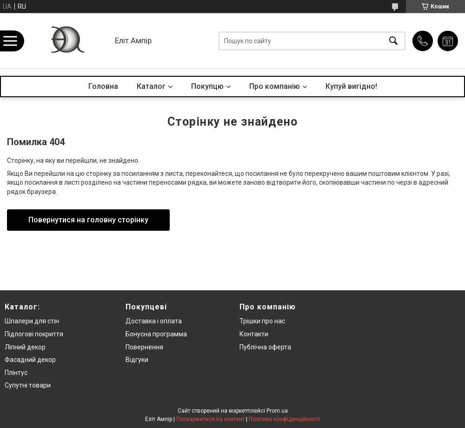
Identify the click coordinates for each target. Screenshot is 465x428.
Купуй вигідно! (351, 86)
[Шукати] (393, 40)
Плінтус (16, 372)
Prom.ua (277, 411)
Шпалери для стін (32, 321)
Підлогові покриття (34, 334)
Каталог (151, 86)
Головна (103, 86)
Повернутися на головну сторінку (88, 219)
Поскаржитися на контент (210, 419)
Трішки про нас (262, 321)
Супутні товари (28, 385)
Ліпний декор (25, 347)
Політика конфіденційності (284, 419)
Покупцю (207, 86)
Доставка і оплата (154, 321)
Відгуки (137, 359)
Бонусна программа (156, 334)
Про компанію (274, 86)
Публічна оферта (265, 347)
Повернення (144, 347)
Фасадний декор (30, 359)
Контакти (253, 334)
